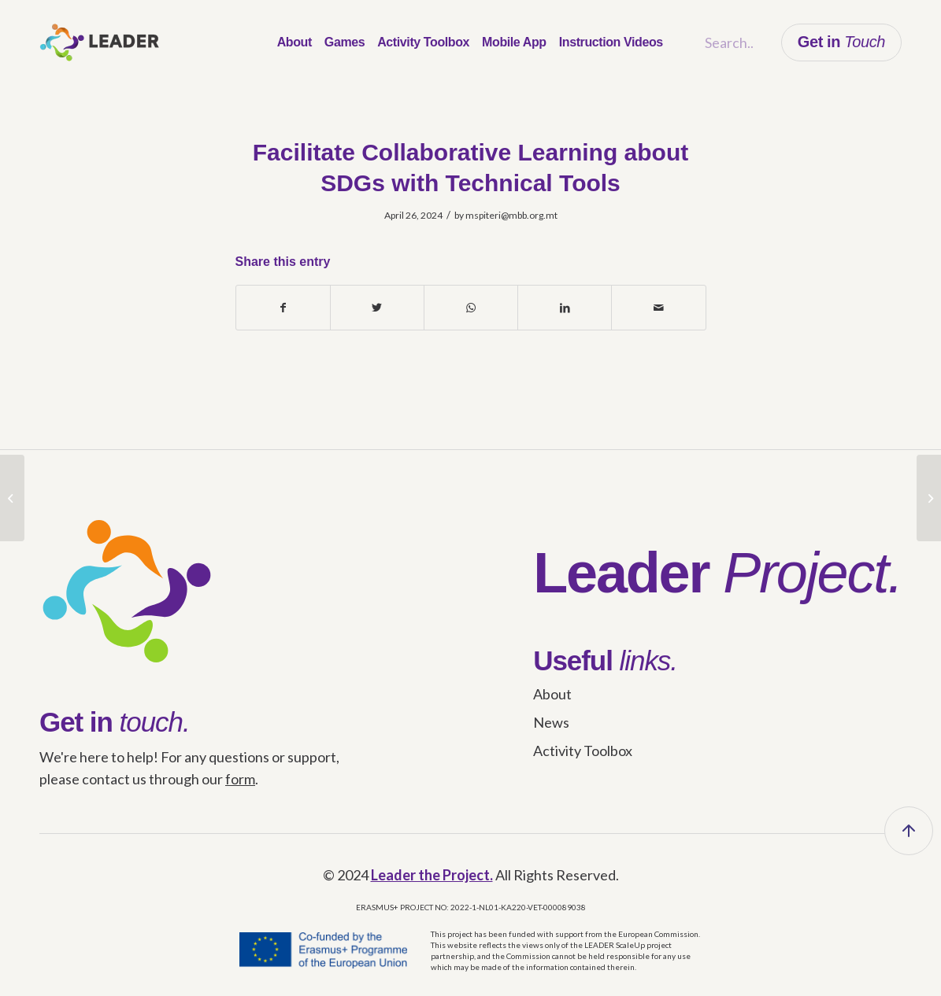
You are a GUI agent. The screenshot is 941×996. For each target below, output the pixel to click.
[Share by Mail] (658, 308)
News (551, 722)
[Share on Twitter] (377, 308)
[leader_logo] (99, 42)
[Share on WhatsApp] (470, 308)
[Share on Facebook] (283, 308)
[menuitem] (294, 42)
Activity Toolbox (582, 750)
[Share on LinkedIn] (564, 308)
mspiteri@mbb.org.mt (511, 215)
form (240, 779)
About (552, 694)
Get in (841, 41)
